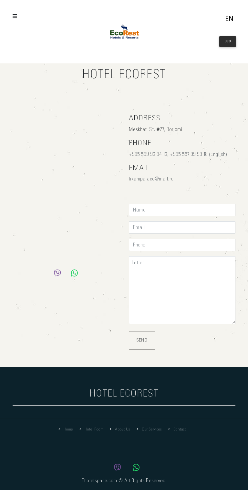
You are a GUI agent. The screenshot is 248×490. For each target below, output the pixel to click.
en (229, 19)
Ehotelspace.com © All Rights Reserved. (124, 481)
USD (227, 41)
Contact (176, 429)
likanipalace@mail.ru (151, 179)
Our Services (148, 429)
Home (65, 429)
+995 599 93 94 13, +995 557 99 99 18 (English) (178, 154)
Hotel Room (90, 429)
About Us (119, 429)
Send (142, 340)
